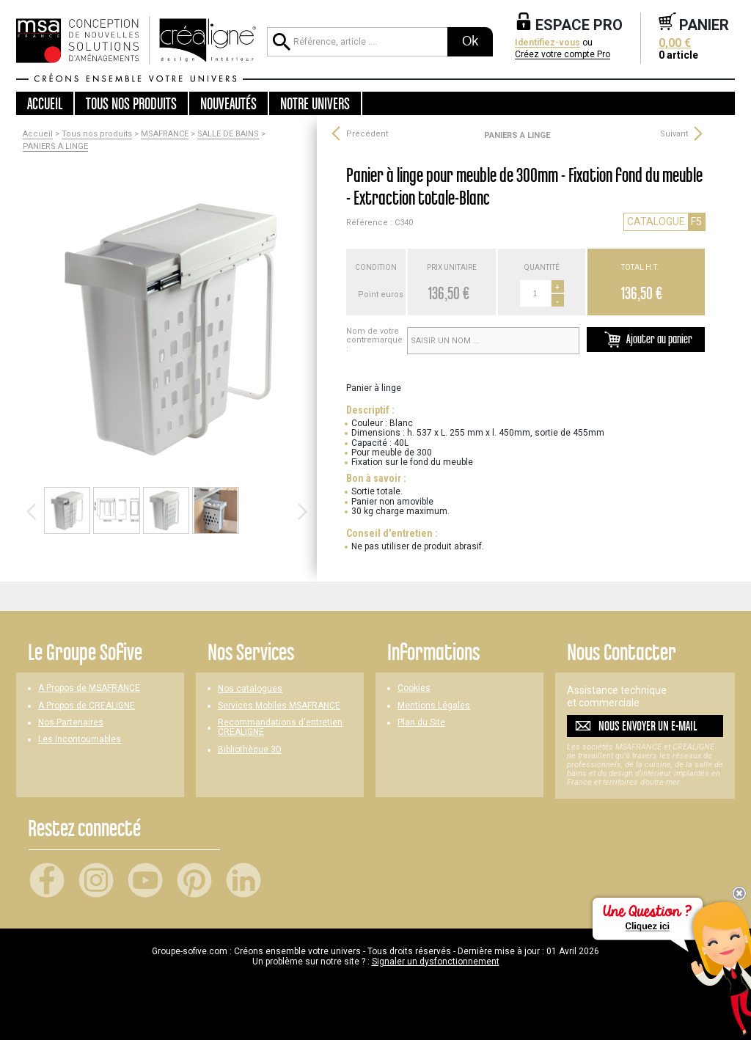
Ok (470, 41)
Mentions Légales (434, 706)
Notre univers (315, 103)
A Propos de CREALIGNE (86, 706)
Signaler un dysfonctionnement (435, 961)
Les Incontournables (79, 739)
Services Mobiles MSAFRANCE (279, 706)
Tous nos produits (97, 134)
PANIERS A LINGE (55, 146)
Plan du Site (421, 723)
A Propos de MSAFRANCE (89, 688)
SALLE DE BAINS (228, 134)
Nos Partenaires (70, 723)
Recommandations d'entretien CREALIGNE (280, 727)
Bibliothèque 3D (250, 750)
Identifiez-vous (547, 43)
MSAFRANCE (164, 134)
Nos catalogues (250, 689)
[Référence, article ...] (357, 41)
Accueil (44, 103)
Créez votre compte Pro (562, 54)
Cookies (414, 688)
